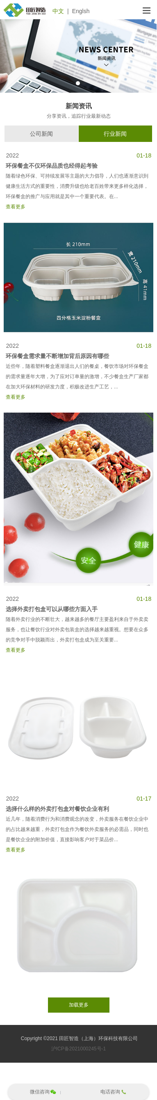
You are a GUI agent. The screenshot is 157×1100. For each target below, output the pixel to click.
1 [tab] (78, 83)
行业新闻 (115, 133)
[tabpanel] (78, 56)
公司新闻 (41, 133)
